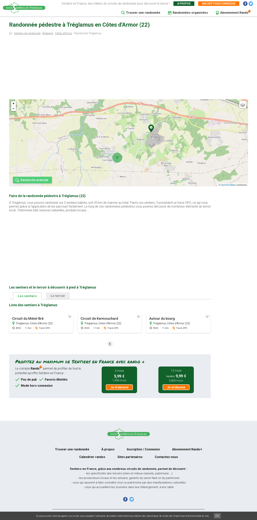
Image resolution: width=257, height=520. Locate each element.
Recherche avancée (34, 180)
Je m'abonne (119, 387)
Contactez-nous (166, 457)
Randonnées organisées (190, 12)
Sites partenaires (130, 457)
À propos (184, 3)
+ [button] (14, 103)
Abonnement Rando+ (187, 449)
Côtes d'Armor (63, 33)
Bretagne (47, 33)
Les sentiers (27, 296)
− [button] (14, 108)
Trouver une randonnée (143, 12)
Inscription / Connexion (143, 449)
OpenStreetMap (228, 185)
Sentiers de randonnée (27, 33)
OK (217, 516)
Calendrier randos (92, 457)
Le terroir (58, 296)
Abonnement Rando (234, 12)
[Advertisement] (128, 68)
